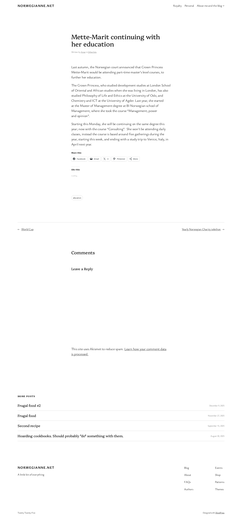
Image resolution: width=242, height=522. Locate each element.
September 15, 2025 (216, 425)
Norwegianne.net (36, 5)
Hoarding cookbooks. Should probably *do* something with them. (70, 436)
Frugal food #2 (29, 405)
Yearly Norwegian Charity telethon (201, 229)
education (77, 197)
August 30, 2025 (217, 435)
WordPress (219, 512)
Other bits (92, 51)
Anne (83, 51)
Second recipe (29, 426)
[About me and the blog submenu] (223, 5)
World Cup (27, 229)
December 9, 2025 (216, 405)
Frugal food (27, 416)
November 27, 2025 (216, 415)
